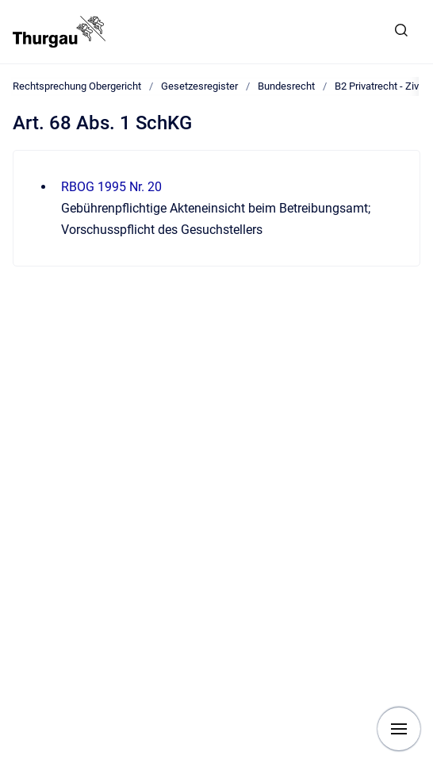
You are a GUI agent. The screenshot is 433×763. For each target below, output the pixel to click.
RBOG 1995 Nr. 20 (111, 186)
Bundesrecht (286, 86)
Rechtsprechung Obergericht (77, 86)
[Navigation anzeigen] (398, 728)
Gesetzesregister (199, 86)
